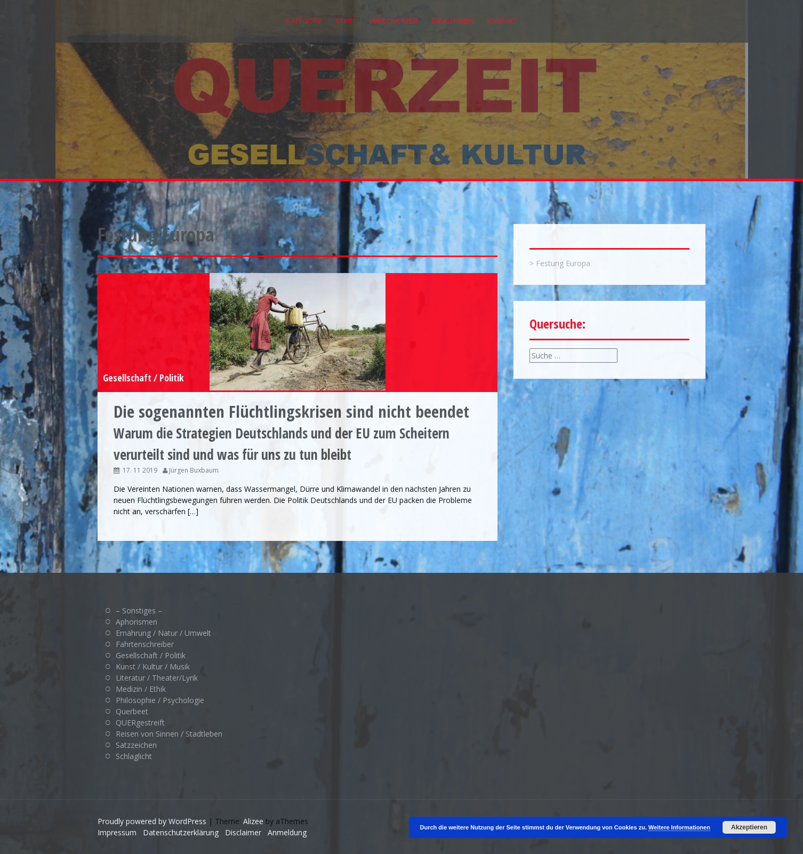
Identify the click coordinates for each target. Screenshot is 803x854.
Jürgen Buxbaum (194, 470)
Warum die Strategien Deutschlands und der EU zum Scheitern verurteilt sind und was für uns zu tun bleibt (291, 433)
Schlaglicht (134, 756)
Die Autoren (452, 21)
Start (345, 21)
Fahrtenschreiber (145, 644)
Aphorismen (136, 622)
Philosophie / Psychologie (160, 700)
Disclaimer (243, 832)
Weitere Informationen (679, 827)
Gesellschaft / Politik (143, 377)
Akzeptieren (749, 827)
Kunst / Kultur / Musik (153, 666)
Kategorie (304, 21)
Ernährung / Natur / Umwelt (163, 633)
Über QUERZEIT (393, 21)
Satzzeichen (136, 745)
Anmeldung (287, 832)
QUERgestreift (140, 722)
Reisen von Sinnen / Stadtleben (169, 734)
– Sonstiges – (139, 610)
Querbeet (132, 711)
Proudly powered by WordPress (152, 821)
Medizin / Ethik (141, 689)
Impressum (117, 832)
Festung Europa (563, 263)
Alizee (253, 821)
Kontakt (502, 21)
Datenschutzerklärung (181, 832)
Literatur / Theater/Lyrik (157, 678)
